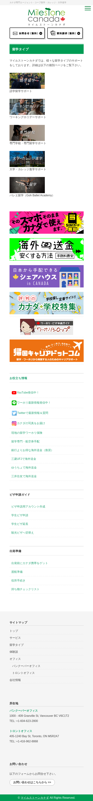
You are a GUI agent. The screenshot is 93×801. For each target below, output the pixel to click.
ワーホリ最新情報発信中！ (31, 403)
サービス (15, 637)
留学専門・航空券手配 (25, 441)
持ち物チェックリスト (25, 589)
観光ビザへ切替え (22, 532)
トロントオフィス (23, 672)
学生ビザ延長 (19, 523)
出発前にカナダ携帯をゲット (29, 563)
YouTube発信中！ (25, 393)
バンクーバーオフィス (26, 665)
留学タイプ (17, 644)
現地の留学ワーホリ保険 (26, 432)
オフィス (15, 658)
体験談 (14, 651)
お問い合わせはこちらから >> (32, 782)
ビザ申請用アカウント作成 (28, 506)
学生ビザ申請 (19, 515)
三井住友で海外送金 (24, 476)
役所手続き (18, 580)
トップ (14, 630)
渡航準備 (17, 571)
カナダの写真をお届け (28, 423)
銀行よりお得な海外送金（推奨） (32, 450)
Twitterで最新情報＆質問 (30, 413)
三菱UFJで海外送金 (23, 458)
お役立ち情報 (18, 378)
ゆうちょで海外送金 (24, 467)
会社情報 (15, 679)
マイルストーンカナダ (35, 797)
